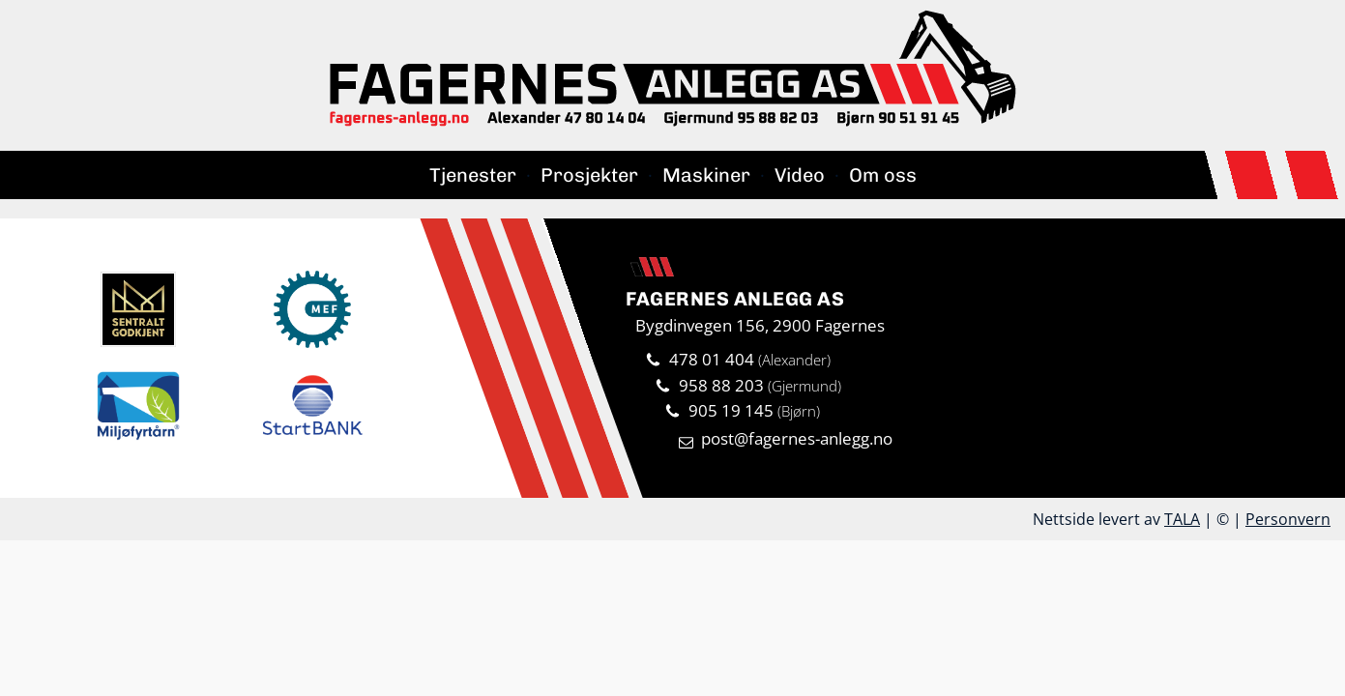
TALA (1182, 519)
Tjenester (472, 175)
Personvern (1287, 519)
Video (800, 175)
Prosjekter (589, 175)
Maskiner (706, 175)
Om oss (883, 175)
